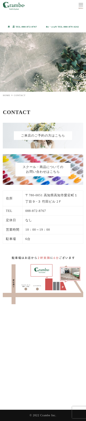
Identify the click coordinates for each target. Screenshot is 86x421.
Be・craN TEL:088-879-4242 (62, 26)
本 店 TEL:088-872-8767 (22, 26)
